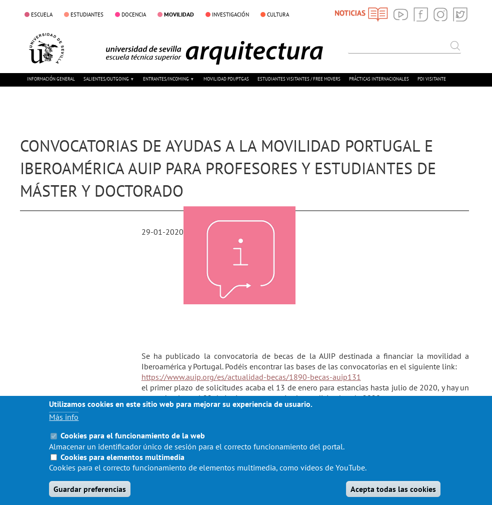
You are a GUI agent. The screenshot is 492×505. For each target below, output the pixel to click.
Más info (63, 429)
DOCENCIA (134, 14)
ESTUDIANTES (87, 14)
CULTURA (278, 14)
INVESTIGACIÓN (230, 14)
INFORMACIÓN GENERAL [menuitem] (51, 79)
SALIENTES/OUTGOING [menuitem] (109, 83)
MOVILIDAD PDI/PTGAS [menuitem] (226, 79)
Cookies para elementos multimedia (122, 468)
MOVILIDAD (179, 14)
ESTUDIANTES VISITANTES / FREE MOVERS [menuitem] (299, 79)
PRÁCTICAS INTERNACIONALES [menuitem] (379, 79)
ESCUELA (41, 14)
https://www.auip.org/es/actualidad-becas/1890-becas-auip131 (251, 377)
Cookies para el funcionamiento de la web (132, 447)
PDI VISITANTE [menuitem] (432, 79)
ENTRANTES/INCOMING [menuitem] (168, 83)
